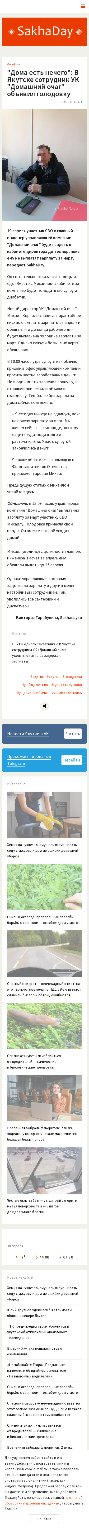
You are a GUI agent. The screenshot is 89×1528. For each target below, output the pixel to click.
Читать (73, 733)
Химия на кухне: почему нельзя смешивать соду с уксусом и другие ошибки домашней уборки (42, 1293)
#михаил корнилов (67, 693)
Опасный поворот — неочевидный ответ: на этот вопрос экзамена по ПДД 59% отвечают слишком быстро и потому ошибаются (44, 1409)
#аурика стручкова (66, 684)
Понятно (44, 1519)
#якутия (37, 676)
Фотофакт (13, 64)
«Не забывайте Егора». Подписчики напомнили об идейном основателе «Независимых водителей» (36, 1370)
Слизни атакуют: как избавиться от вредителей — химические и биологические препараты (34, 1431)
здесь (28, 491)
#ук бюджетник (35, 684)
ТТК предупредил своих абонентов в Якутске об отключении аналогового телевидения (38, 1332)
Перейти (71, 760)
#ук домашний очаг (32, 693)
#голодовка (72, 676)
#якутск (53, 676)
